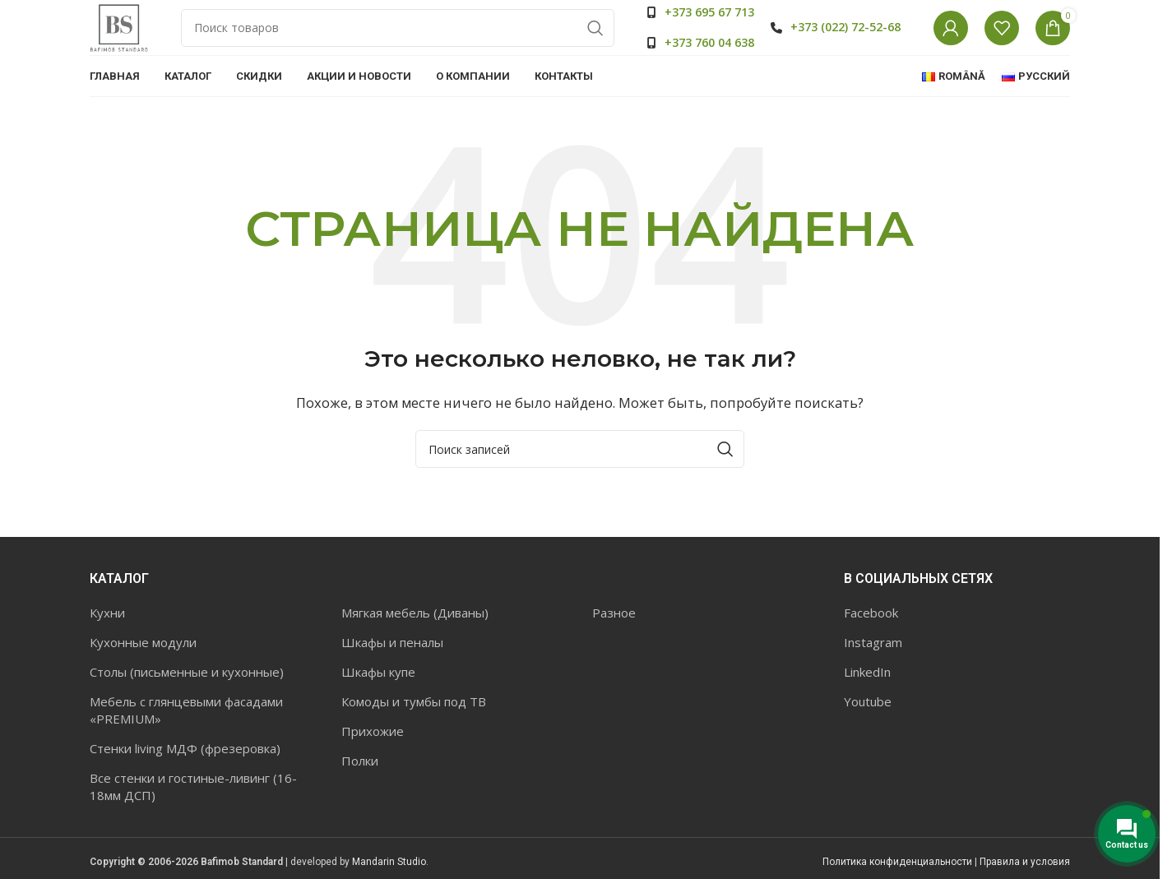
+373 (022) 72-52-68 (845, 40)
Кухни (107, 639)
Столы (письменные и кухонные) (187, 698)
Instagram (873, 668)
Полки (359, 787)
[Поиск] (409, 41)
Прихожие (372, 757)
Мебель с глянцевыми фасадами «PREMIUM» (186, 736)
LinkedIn (867, 698)
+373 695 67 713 (709, 25)
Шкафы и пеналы (392, 668)
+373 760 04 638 (709, 55)
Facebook (871, 639)
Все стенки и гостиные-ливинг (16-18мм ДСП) (193, 813)
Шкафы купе (378, 698)
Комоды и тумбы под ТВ (413, 727)
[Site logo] (131, 39)
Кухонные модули (143, 668)
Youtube (868, 727)
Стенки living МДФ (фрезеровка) (185, 774)
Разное (614, 639)
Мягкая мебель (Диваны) (415, 639)
